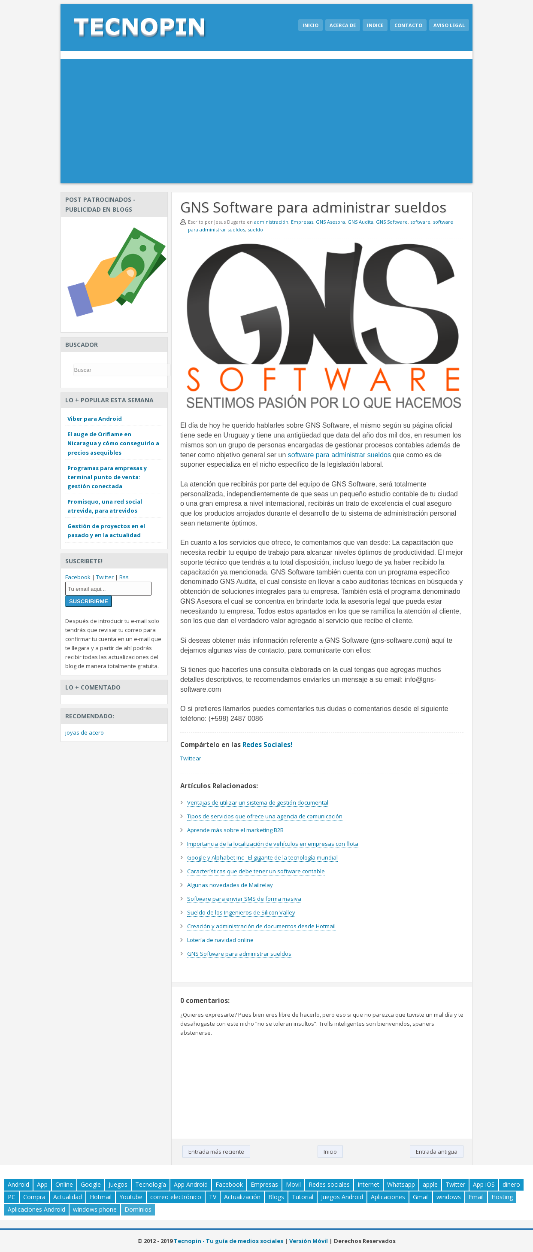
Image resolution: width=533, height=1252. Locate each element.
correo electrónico (175, 1197)
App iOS (484, 1184)
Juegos (118, 1184)
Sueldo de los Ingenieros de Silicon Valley (241, 912)
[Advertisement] (266, 123)
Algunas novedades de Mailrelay (230, 885)
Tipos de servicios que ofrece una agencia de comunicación (264, 816)
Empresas (302, 222)
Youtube (130, 1197)
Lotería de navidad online (220, 940)
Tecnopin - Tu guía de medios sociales (228, 1241)
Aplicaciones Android (36, 1209)
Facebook (78, 577)
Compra (34, 1197)
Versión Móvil (308, 1241)
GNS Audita (360, 222)
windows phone (95, 1209)
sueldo (255, 229)
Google (91, 1184)
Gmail (421, 1197)
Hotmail (101, 1197)
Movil (293, 1184)
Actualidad (67, 1197)
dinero (511, 1184)
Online (64, 1184)
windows (448, 1197)
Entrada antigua (436, 1151)
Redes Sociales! (267, 744)
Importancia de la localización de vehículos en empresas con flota (272, 844)
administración (271, 222)
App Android (191, 1184)
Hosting (502, 1197)
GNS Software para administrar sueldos (239, 953)
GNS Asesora (330, 222)
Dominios (137, 1209)
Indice (375, 25)
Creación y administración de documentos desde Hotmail (261, 926)
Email (476, 1197)
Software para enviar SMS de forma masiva (244, 899)
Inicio (310, 25)
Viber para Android (94, 418)
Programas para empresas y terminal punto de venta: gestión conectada (107, 477)
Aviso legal (449, 25)
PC (11, 1197)
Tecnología (150, 1184)
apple (430, 1184)
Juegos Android (342, 1197)
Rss (124, 577)
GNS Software (392, 222)
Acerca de (343, 25)
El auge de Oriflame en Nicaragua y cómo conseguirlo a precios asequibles (113, 443)
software (420, 222)
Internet (368, 1184)
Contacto (408, 25)
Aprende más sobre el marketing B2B (235, 830)
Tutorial (302, 1197)
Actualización (242, 1197)
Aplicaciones (388, 1197)
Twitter (105, 577)
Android (18, 1184)
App (42, 1184)
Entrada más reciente (216, 1151)
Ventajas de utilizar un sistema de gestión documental (257, 802)
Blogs (276, 1197)
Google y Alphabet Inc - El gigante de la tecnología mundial (262, 857)
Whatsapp (401, 1184)
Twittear (190, 758)
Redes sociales (329, 1184)
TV (212, 1197)
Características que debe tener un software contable (256, 871)
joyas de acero (84, 732)
